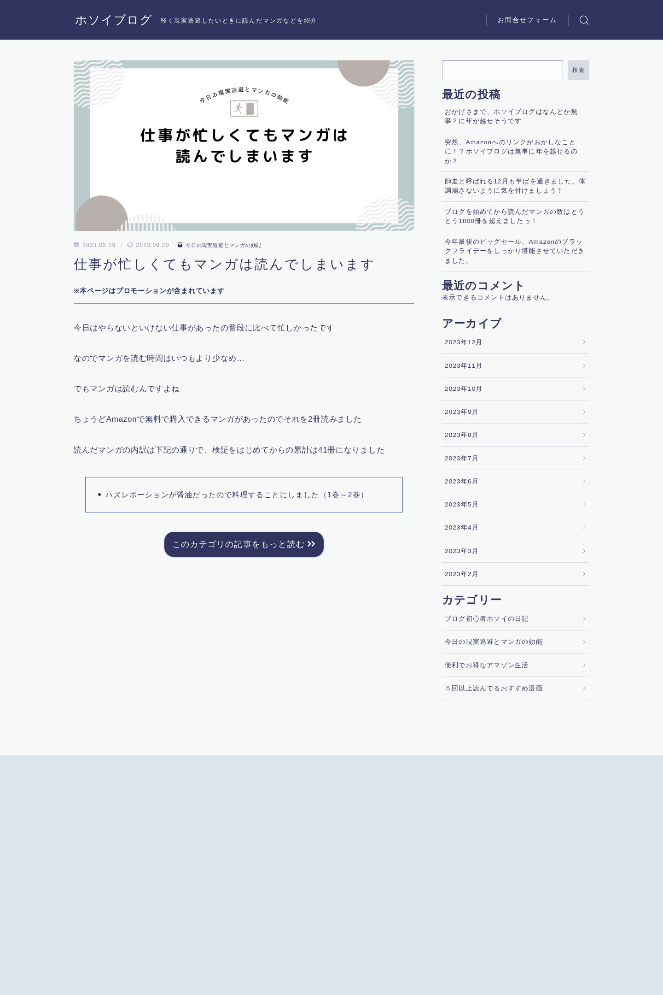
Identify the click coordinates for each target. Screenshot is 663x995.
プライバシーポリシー (151, 988)
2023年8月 (462, 434)
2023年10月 (464, 388)
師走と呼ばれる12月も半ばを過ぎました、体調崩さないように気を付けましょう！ (515, 186)
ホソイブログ (115, 20)
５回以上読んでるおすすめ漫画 (494, 688)
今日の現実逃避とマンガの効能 (224, 245)
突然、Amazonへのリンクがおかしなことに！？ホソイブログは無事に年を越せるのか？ (511, 152)
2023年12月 (464, 342)
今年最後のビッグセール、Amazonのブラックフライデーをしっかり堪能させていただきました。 (515, 251)
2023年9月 (462, 411)
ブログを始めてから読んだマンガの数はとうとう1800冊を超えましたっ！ (515, 216)
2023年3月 (462, 551)
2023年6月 (462, 481)
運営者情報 (89, 988)
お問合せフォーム (527, 20)
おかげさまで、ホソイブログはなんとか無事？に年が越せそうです (511, 116)
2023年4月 (462, 527)
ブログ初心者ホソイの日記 (487, 618)
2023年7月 (462, 458)
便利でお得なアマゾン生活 (487, 665)
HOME (84, 961)
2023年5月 (462, 504)
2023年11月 (464, 365)
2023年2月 (462, 574)
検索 (578, 70)
